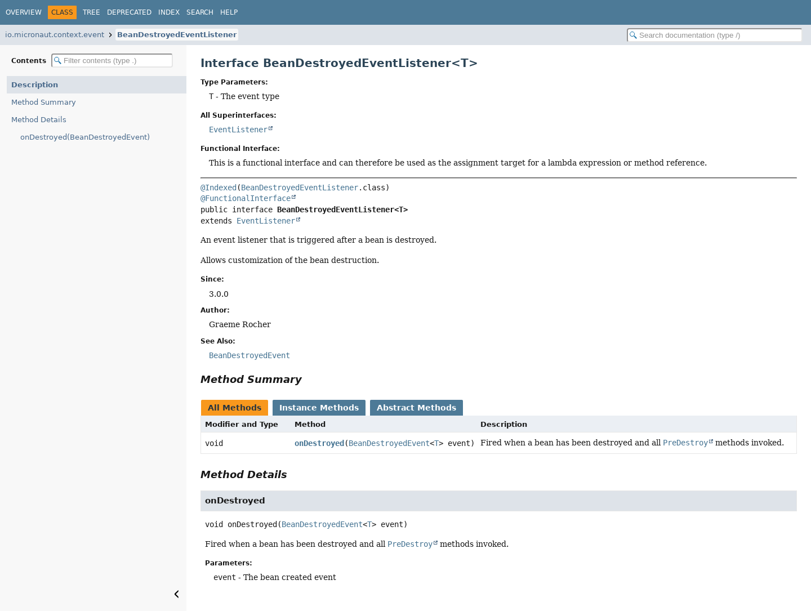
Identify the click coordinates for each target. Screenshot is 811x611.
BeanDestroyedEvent (389, 443)
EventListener (238, 129)
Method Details (38, 119)
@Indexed (218, 187)
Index (169, 12)
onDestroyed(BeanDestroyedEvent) (85, 137)
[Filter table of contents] (112, 60)
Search (199, 12)
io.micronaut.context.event (54, 34)
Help (229, 12)
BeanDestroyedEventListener (177, 34)
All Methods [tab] (234, 407)
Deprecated (129, 12)
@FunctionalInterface (245, 198)
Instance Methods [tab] (319, 407)
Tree (91, 12)
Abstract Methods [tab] (416, 407)
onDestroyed (319, 443)
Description (34, 85)
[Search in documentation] (715, 35)
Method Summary (43, 102)
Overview (24, 12)
